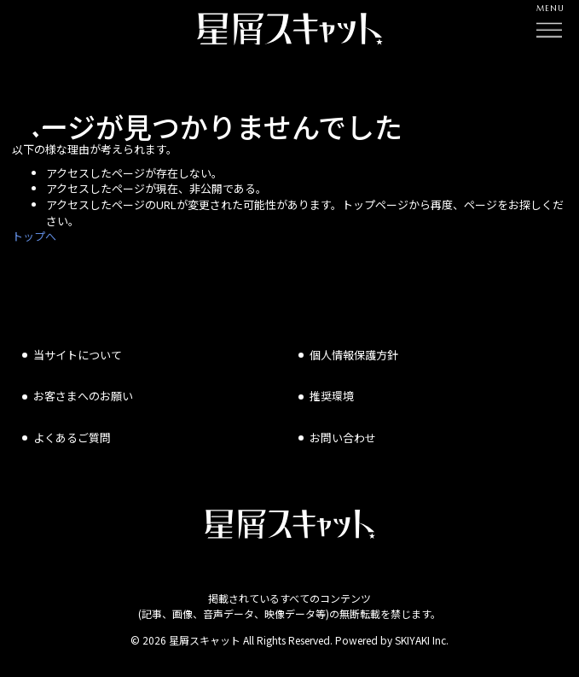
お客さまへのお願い (83, 396)
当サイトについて (77, 355)
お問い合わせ (343, 437)
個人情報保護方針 (354, 355)
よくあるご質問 (72, 437)
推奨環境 (332, 396)
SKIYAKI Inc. (422, 640)
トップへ (34, 236)
